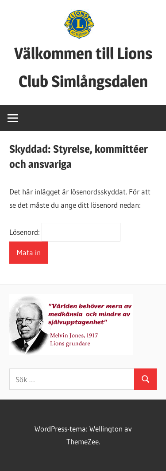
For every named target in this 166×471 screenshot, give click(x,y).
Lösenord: (64, 232)
